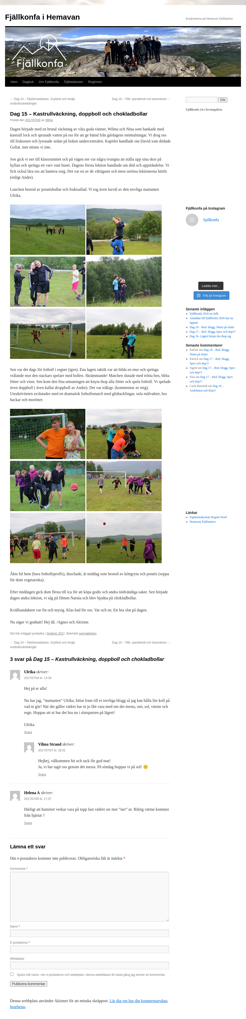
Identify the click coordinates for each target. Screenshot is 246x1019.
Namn (15, 926)
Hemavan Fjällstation (203, 521)
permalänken (87, 633)
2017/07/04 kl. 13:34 (37, 678)
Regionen (95, 82)
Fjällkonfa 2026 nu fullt (204, 313)
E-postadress (20, 942)
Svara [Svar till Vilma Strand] (42, 774)
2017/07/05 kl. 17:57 (37, 799)
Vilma (49, 120)
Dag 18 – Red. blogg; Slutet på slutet (212, 327)
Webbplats (17, 958)
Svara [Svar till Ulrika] (28, 732)
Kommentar (19, 868)
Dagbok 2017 (56, 633)
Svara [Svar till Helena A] (28, 823)
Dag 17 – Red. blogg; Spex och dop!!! (213, 331)
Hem (14, 82)
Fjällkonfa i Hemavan (42, 17)
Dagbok (28, 82)
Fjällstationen (73, 82)
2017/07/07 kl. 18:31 (52, 750)
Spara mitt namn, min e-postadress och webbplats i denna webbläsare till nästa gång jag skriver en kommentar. (91, 975)
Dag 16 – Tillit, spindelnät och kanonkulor (141, 99)
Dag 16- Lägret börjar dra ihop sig (210, 336)
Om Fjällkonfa (49, 82)
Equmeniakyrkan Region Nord (208, 517)
